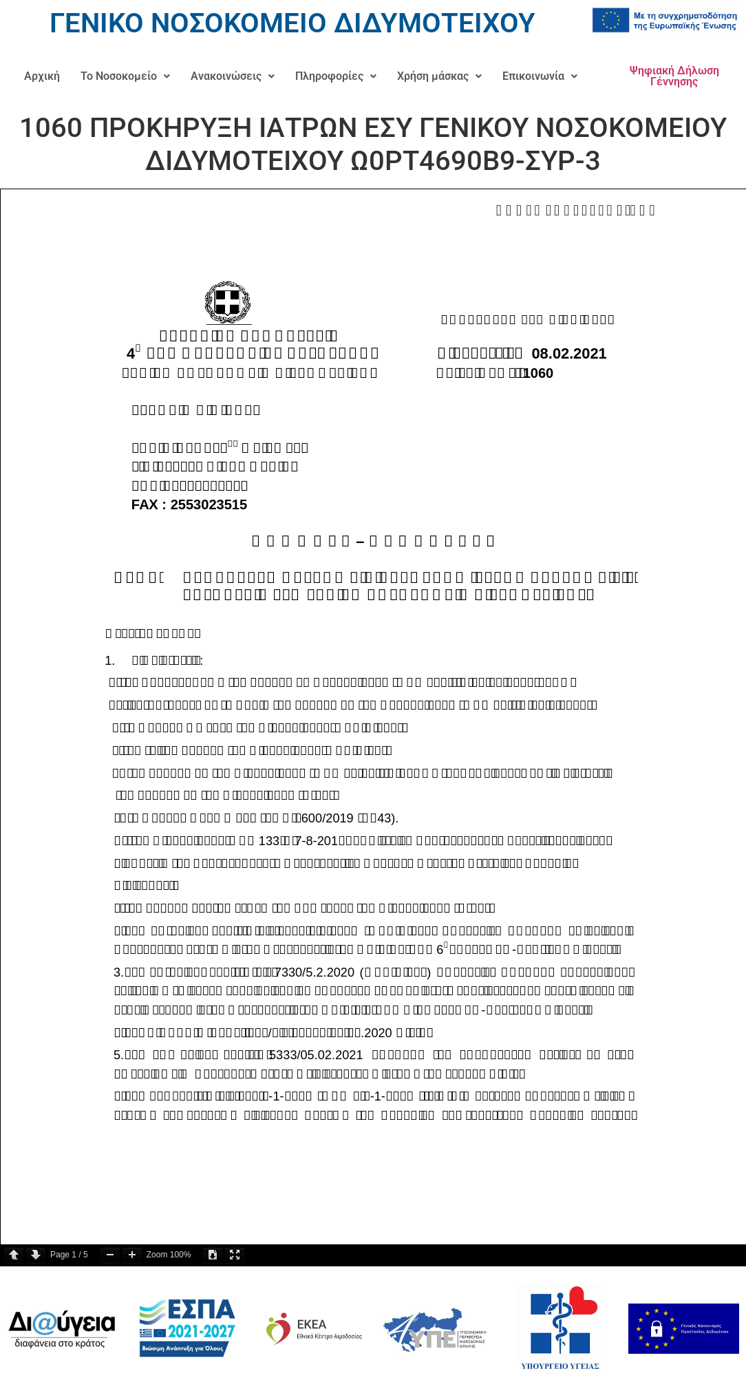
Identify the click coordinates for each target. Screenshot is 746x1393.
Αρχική (42, 76)
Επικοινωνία (539, 76)
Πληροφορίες (335, 76)
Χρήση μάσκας (439, 76)
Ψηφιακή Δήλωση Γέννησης (674, 76)
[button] (125, 76)
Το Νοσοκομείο (125, 76)
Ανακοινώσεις (233, 76)
